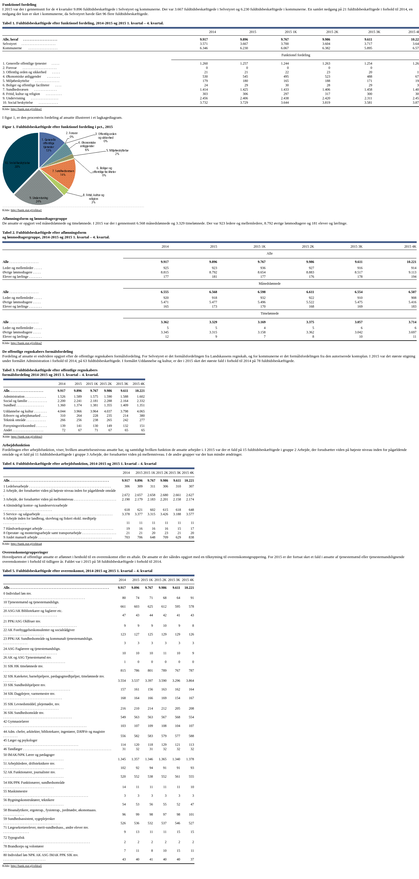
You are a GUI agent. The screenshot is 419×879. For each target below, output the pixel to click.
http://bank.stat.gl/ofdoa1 (26, 109)
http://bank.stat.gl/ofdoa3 (26, 436)
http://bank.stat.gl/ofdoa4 (26, 543)
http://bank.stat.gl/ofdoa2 (26, 343)
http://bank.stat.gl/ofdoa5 (26, 865)
